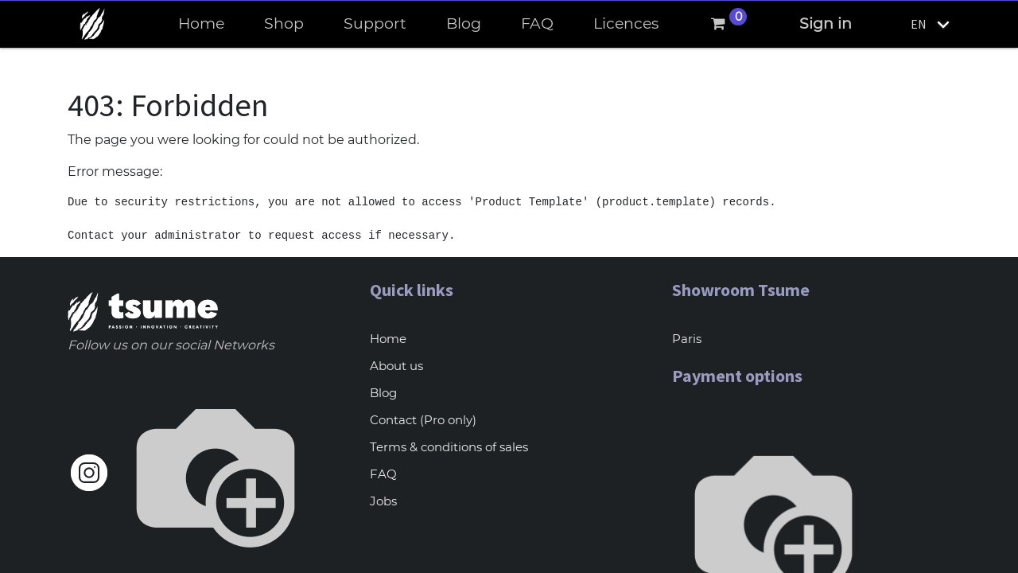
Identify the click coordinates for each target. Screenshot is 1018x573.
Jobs (383, 501)
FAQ (383, 473)
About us (396, 365)
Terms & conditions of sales (449, 446)
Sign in (825, 23)
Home (388, 338)
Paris (686, 338)
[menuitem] (201, 24)
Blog (383, 392)
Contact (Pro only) (423, 419)
